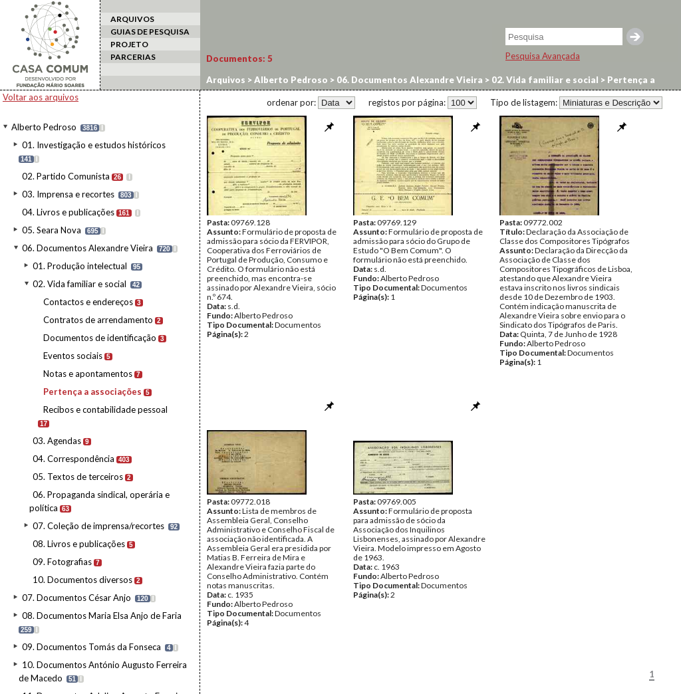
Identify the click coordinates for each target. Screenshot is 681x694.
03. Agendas (57, 440)
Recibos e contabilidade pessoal (105, 409)
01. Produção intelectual (80, 266)
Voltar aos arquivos (40, 97)
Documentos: (239, 58)
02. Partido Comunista (66, 176)
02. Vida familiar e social (79, 284)
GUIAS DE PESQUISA (150, 32)
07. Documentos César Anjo (76, 597)
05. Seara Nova (51, 230)
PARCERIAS (133, 57)
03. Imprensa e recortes (68, 194)
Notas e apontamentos (87, 373)
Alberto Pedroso (43, 127)
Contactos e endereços (88, 301)
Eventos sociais (72, 355)
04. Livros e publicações (68, 212)
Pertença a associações (92, 391)
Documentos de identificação (99, 337)
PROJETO (129, 44)
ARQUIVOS (132, 19)
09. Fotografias (62, 561)
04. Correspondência (73, 458)
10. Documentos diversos (82, 579)
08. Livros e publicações (79, 543)
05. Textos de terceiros (78, 476)
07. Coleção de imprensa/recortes (98, 525)
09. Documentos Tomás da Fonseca (91, 646)
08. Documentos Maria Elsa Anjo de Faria (102, 615)
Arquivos (225, 79)
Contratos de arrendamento (98, 319)
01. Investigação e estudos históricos (94, 145)
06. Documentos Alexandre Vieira (87, 248)
